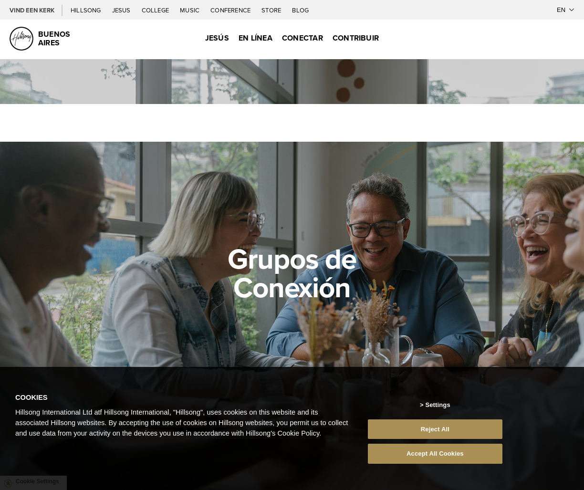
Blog (300, 10)
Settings (437, 404)
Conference (231, 10)
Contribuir (356, 37)
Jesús (217, 37)
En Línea (255, 37)
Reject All (435, 429)
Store (271, 10)
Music (190, 10)
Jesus (122, 10)
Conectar (302, 37)
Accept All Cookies (435, 453)
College (156, 10)
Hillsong (87, 10)
